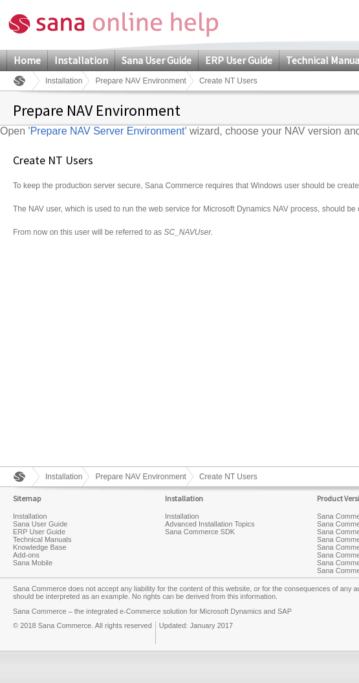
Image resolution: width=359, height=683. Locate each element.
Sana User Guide (156, 60)
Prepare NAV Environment (140, 80)
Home (27, 60)
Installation (81, 60)
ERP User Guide (238, 60)
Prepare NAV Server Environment (107, 130)
